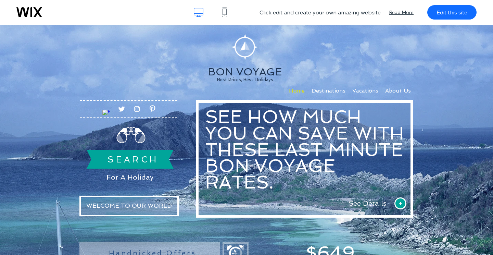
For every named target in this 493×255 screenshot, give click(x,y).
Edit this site (452, 12)
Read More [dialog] (401, 12)
